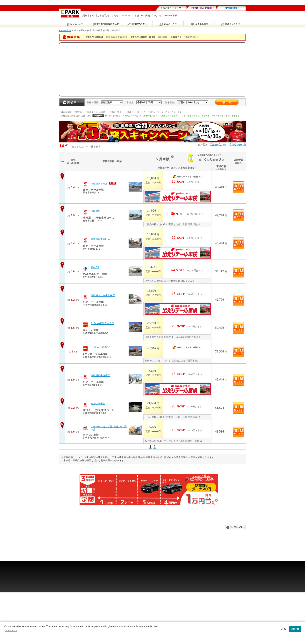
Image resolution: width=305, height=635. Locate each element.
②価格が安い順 (238, 144)
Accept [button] (295, 629)
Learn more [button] (11, 630)
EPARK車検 (65, 30)
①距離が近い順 (218, 144)
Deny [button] (283, 629)
